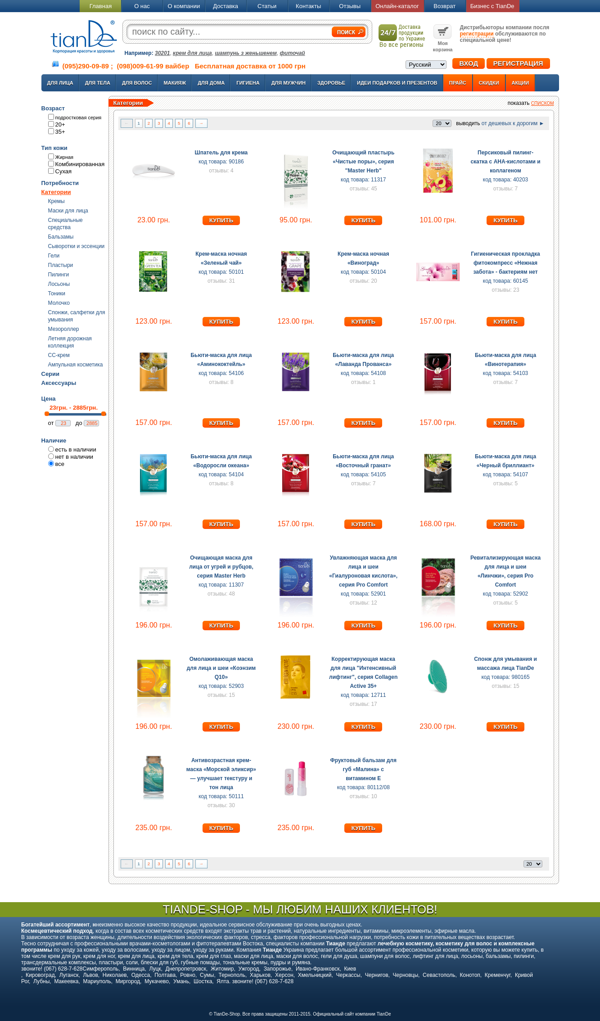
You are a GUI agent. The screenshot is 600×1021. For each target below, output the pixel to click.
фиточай (292, 53)
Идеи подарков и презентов (397, 83)
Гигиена (248, 83)
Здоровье (331, 83)
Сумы (207, 975)
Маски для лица (68, 211)
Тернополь (231, 975)
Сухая (63, 171)
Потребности (60, 183)
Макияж (175, 83)
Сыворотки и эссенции (76, 246)
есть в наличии (75, 449)
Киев (350, 969)
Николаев (115, 975)
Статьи (266, 6)
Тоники (56, 293)
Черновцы (406, 975)
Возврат (444, 6)
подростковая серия (78, 117)
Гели (54, 256)
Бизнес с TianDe (492, 6)
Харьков (260, 975)
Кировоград (40, 975)
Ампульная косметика (75, 364)
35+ (60, 131)
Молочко (59, 303)
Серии (50, 373)
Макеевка (66, 981)
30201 (162, 53)
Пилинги (58, 274)
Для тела (97, 83)
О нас (142, 6)
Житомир (222, 969)
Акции (520, 83)
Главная (101, 6)
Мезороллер (63, 329)
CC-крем (59, 355)
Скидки (489, 83)
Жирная (64, 157)
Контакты (308, 6)
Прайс (457, 83)
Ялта (223, 981)
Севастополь (439, 975)
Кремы (56, 201)
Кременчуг (497, 975)
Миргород (128, 981)
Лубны (41, 981)
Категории (56, 192)
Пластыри (60, 265)
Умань (181, 981)
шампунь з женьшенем (245, 53)
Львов (90, 975)
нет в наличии (74, 456)
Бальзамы (61, 237)
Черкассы (348, 975)
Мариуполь (97, 981)
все (60, 464)
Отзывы (350, 6)
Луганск (69, 975)
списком (542, 103)
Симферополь (101, 969)
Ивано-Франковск (317, 969)
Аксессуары (59, 382)
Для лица (60, 83)
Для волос (137, 83)
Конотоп (470, 975)
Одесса (140, 975)
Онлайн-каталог (397, 6)
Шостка (203, 981)
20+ (60, 124)
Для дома (211, 83)
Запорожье (277, 969)
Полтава (165, 975)
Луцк (155, 969)
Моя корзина (443, 43)
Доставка (225, 6)
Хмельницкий (315, 975)
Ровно (187, 975)
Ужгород (248, 969)
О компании (183, 6)
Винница (133, 969)
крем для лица (192, 53)
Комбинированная (80, 164)
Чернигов (376, 975)
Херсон (284, 975)
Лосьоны (59, 284)
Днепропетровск (186, 969)
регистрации (477, 34)
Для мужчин (288, 83)
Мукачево (156, 981)
